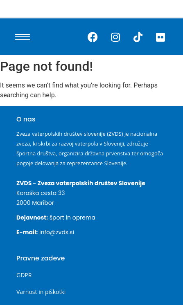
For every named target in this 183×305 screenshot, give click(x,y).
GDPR (24, 275)
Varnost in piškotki (41, 292)
